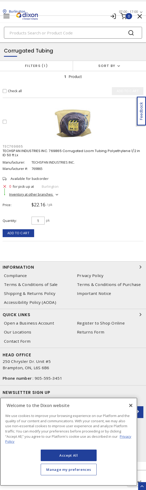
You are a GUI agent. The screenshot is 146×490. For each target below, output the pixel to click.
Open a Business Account (29, 323)
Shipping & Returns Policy (29, 293)
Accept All (68, 455)
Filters (36, 66)
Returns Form (90, 332)
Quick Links (73, 314)
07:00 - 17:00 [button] (128, 11)
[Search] (73, 33)
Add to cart (18, 233)
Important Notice (94, 293)
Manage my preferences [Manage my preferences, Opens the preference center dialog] (68, 469)
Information (73, 267)
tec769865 (13, 146)
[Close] (131, 405)
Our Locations (17, 332)
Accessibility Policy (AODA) (30, 302)
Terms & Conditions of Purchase (109, 284)
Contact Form (17, 341)
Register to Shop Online (101, 323)
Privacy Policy (90, 275)
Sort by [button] (107, 66)
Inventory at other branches (31, 194)
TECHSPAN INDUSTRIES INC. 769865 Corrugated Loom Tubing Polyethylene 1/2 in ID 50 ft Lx (71, 153)
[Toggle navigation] (7, 16)
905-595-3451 (48, 378)
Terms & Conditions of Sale (31, 284)
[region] (68, 442)
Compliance (15, 275)
